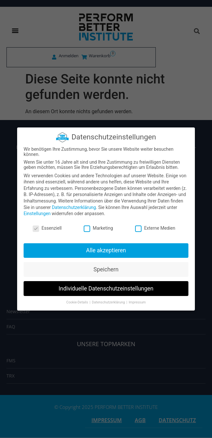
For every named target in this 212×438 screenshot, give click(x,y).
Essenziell (47, 228)
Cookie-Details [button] (77, 302)
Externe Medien (155, 228)
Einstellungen (37, 213)
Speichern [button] (105, 269)
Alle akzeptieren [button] (106, 250)
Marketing (98, 228)
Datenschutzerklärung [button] (109, 302)
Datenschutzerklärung (74, 207)
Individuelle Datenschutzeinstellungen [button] (105, 288)
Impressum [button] (137, 302)
